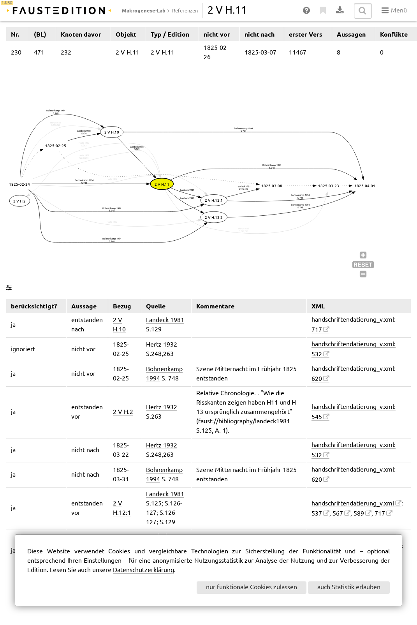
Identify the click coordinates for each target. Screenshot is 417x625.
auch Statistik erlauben (348, 587)
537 (316, 514)
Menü (394, 10)
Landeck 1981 (165, 320)
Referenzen (185, 11)
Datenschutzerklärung (143, 570)
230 (16, 53)
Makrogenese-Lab (143, 10)
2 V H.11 (127, 53)
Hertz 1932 (161, 345)
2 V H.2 (123, 412)
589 (359, 514)
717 (380, 514)
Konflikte (394, 34)
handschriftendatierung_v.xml (352, 504)
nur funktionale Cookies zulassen (251, 587)
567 (338, 514)
